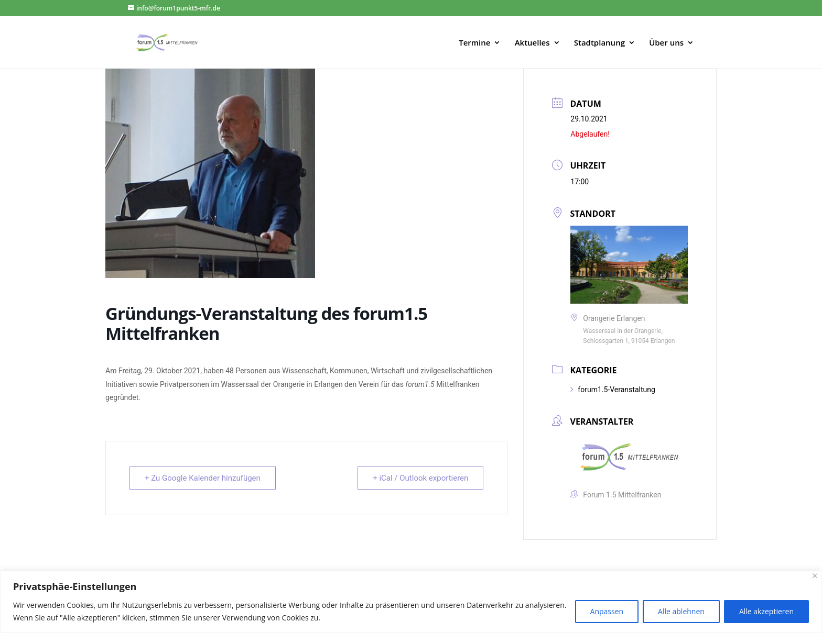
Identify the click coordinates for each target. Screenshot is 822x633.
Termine (474, 43)
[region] (411, 602)
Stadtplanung (599, 43)
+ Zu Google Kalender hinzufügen (203, 478)
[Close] (815, 575)
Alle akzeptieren (766, 611)
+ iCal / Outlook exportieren (420, 478)
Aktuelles (532, 43)
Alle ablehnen (681, 611)
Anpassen (607, 611)
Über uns (666, 43)
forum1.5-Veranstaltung (612, 389)
